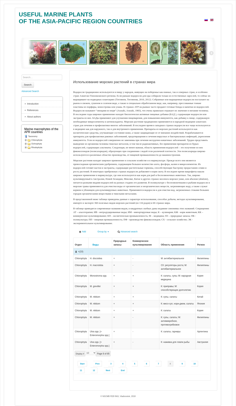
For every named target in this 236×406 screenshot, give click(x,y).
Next (108, 370)
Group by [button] (101, 231)
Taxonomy (32, 136)
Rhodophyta (36, 147)
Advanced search (127, 231)
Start (82, 364)
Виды (94, 244)
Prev (97, 364)
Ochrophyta (36, 144)
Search (28, 84)
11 (81, 370)
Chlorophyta (36, 140)
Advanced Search (30, 91)
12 (94, 370)
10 (194, 364)
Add (82, 231)
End (122, 370)
